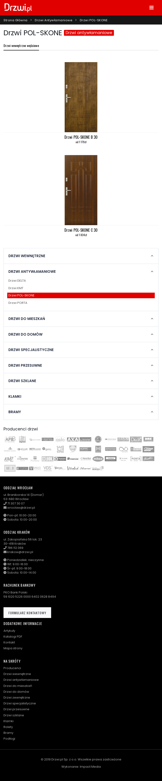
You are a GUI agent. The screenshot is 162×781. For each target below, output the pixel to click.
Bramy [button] (14, 412)
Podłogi (9, 738)
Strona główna (16, 20)
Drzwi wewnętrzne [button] (26, 256)
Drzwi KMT (15, 288)
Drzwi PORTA (17, 303)
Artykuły (9, 630)
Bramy (8, 733)
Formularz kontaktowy (27, 612)
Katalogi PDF (13, 636)
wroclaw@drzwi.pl (21, 507)
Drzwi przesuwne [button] (25, 365)
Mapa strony (13, 648)
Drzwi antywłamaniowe (53, 20)
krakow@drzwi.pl (20, 552)
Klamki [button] (14, 396)
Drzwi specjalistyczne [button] (31, 350)
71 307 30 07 (16, 503)
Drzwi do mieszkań (18, 686)
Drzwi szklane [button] (22, 381)
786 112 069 (15, 548)
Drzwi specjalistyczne (20, 703)
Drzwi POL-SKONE (94, 20)
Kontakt (9, 642)
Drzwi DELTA (17, 280)
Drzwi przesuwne (16, 709)
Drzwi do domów (16, 691)
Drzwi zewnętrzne (17, 697)
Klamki (9, 721)
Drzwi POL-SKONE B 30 (81, 137)
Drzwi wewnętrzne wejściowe (21, 45)
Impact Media (90, 766)
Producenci (12, 668)
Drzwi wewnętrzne (17, 674)
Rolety (8, 727)
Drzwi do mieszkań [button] (26, 318)
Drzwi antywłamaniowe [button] (32, 271)
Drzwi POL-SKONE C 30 (81, 230)
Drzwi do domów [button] (25, 334)
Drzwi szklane (14, 715)
